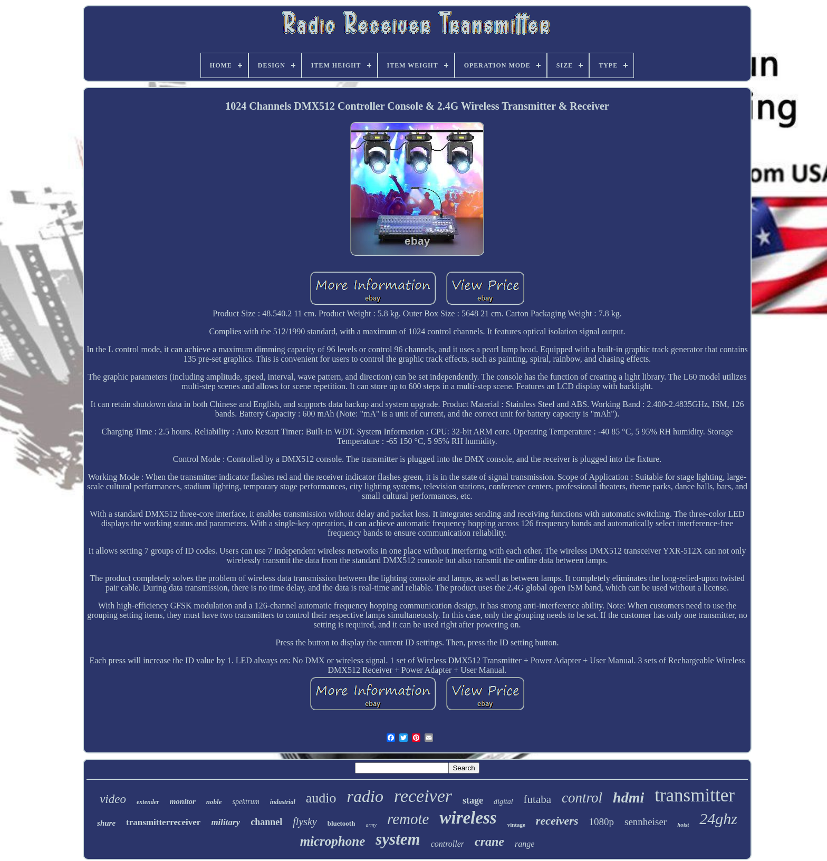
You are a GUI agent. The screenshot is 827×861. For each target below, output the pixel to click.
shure (106, 823)
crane (489, 841)
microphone (333, 841)
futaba (537, 799)
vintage (516, 824)
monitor (183, 801)
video (113, 799)
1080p (601, 821)
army (371, 825)
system (398, 839)
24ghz (718, 818)
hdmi (628, 797)
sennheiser (645, 821)
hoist (683, 824)
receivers (557, 820)
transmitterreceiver (163, 822)
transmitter (695, 795)
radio (365, 796)
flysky (305, 821)
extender (148, 802)
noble (214, 802)
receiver (423, 796)
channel (266, 822)
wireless (467, 817)
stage (473, 800)
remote (408, 818)
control (582, 798)
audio (321, 798)
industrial (282, 802)
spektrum (245, 802)
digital (503, 802)
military (225, 822)
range (524, 843)
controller (447, 843)
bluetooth (341, 823)
